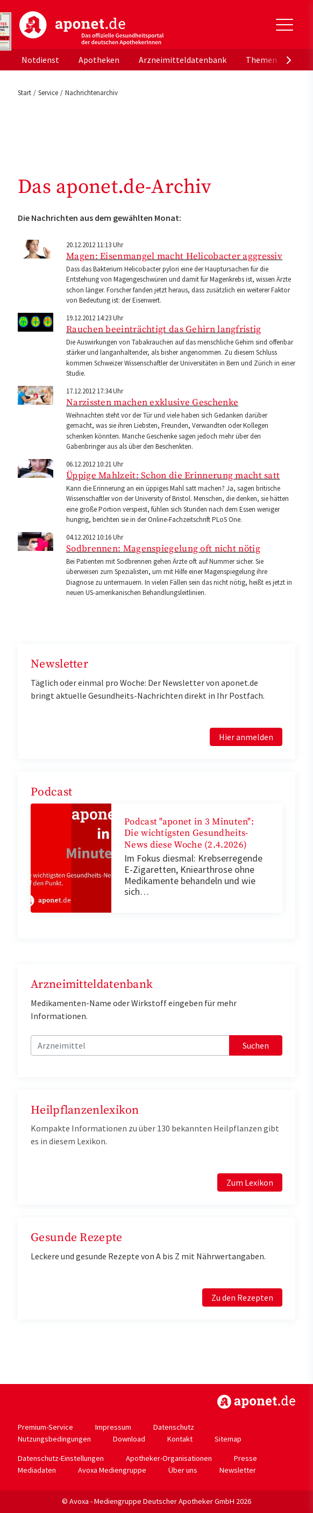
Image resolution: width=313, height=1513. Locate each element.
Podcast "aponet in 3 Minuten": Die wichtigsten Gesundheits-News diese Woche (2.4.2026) (189, 833)
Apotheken (99, 59)
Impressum (113, 1427)
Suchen (256, 1045)
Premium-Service (45, 1427)
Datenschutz (173, 1427)
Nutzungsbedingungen (54, 1439)
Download (129, 1439)
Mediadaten (37, 1470)
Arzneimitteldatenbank (182, 59)
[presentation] (288, 59)
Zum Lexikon (249, 1182)
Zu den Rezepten (242, 1297)
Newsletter (237, 1470)
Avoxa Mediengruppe (112, 1470)
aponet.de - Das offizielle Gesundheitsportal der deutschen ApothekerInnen (91, 28)
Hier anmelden (246, 737)
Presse (245, 1458)
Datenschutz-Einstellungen (61, 1458)
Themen (261, 59)
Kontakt (180, 1439)
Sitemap (228, 1439)
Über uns (182, 1470)
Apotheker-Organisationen (169, 1458)
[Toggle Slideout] (284, 24)
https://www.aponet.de (256, 1402)
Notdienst (40, 59)
